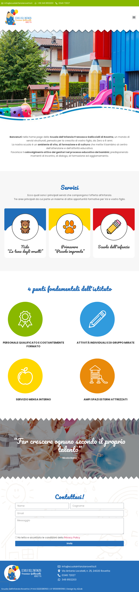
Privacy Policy (72, 537)
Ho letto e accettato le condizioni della (49, 537)
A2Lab (80, 589)
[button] (134, 17)
